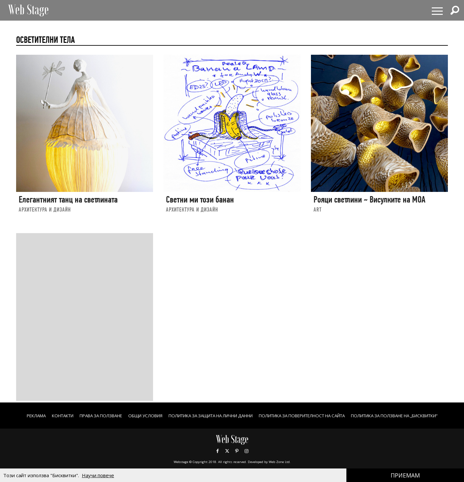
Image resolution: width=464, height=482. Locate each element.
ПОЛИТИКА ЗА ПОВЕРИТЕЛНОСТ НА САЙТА (360, 415)
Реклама (65, 415)
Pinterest (237, 458)
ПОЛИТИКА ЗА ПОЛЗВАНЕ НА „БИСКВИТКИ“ (232, 422)
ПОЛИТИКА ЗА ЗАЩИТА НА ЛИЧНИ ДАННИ (258, 415)
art (318, 209)
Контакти (94, 415)
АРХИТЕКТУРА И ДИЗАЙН (45, 209)
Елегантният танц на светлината (68, 199)
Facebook (217, 458)
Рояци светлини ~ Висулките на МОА (369, 199)
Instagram (246, 458)
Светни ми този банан (200, 199)
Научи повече (98, 475)
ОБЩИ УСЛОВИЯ (185, 415)
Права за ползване (136, 415)
